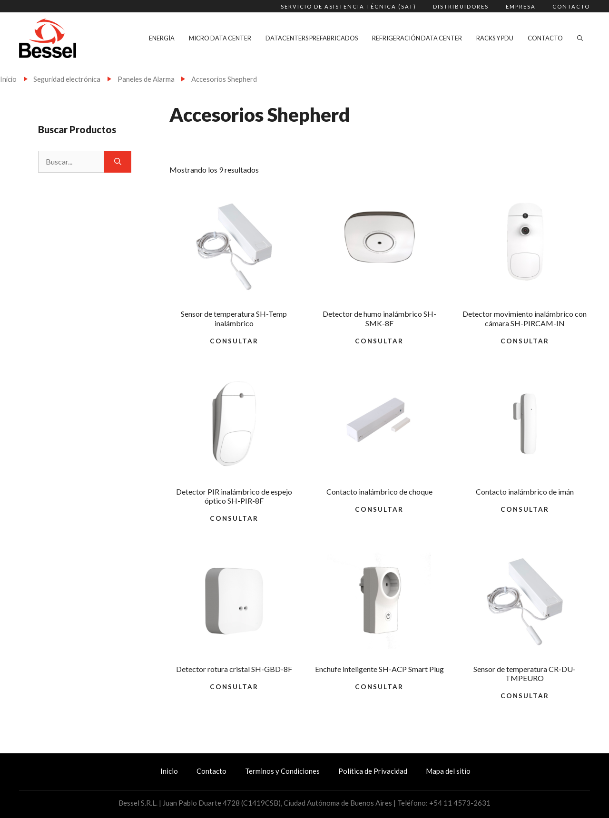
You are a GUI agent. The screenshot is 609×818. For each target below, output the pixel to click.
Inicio (8, 79)
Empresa (521, 6)
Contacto (571, 6)
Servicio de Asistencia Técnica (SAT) (348, 6)
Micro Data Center (220, 38)
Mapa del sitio (448, 771)
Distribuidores (461, 6)
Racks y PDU (494, 38)
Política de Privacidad (372, 771)
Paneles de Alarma (146, 79)
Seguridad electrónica (66, 79)
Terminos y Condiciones (282, 771)
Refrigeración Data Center (417, 38)
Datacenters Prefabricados (311, 38)
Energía (162, 38)
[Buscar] (117, 162)
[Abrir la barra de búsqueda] (580, 38)
